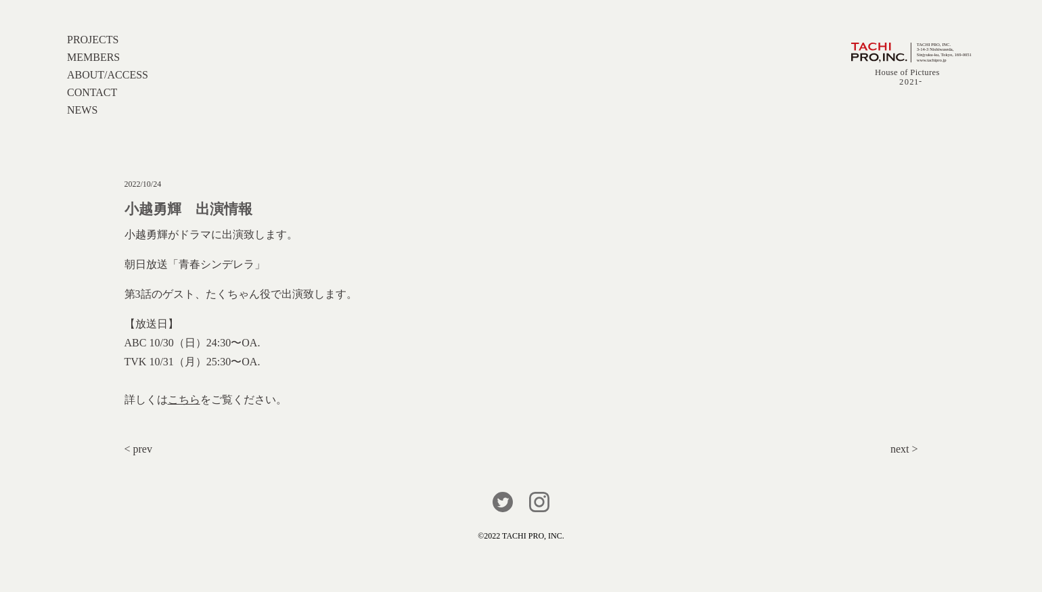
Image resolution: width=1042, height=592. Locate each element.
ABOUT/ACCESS (107, 75)
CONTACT (92, 92)
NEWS (82, 110)
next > (904, 449)
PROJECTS (92, 39)
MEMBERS (93, 57)
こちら (184, 399)
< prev (138, 449)
